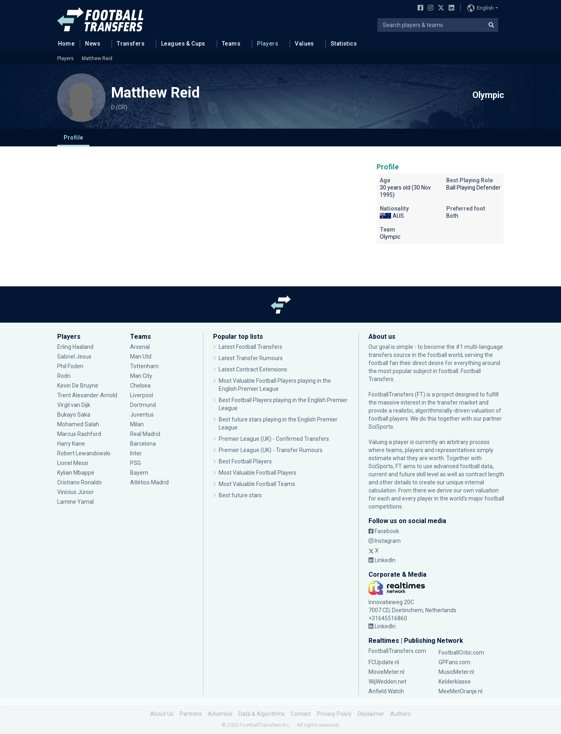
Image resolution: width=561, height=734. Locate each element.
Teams (231, 43)
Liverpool (141, 395)
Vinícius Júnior (75, 492)
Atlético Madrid (149, 482)
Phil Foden (70, 366)
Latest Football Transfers (250, 347)
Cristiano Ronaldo (79, 482)
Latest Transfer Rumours (251, 358)
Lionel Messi (73, 463)
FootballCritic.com (461, 652)
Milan (137, 424)
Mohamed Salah (78, 424)
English (480, 8)
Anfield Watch (386, 691)
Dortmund (143, 405)
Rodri (63, 376)
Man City (141, 376)
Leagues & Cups (183, 43)
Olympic (488, 95)
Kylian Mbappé (75, 472)
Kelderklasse (455, 681)
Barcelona (143, 443)
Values (304, 43)
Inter (136, 453)
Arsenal (140, 347)
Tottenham (144, 366)
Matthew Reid (97, 58)
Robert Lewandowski (83, 453)
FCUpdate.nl (383, 662)
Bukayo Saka (73, 414)
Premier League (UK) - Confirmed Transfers (274, 439)
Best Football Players (245, 461)
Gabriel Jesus (74, 356)
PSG (135, 463)
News (92, 43)
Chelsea (140, 385)
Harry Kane (71, 443)
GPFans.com (454, 662)
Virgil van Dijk (73, 405)
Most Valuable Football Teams (257, 484)
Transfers (131, 43)
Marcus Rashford (79, 434)
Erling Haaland (75, 347)
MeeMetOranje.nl (460, 691)
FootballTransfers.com (397, 651)
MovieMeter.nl (386, 672)
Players (267, 43)
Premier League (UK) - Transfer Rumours (271, 450)
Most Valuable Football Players (257, 472)
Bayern (139, 472)
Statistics (344, 43)
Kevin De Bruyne (77, 385)
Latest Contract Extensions (253, 369)
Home (64, 43)
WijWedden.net (387, 681)
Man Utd (140, 356)
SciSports (380, 426)
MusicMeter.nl (456, 672)
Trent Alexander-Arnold (87, 395)
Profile (73, 137)
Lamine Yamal (75, 501)
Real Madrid (145, 434)
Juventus (142, 414)
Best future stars (240, 495)
